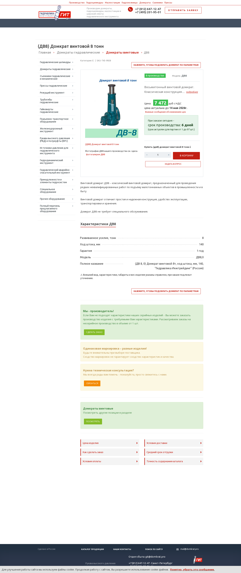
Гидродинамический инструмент (51, 161)
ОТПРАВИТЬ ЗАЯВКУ (183, 10)
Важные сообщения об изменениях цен (165, 112)
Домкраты (145, 2)
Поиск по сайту (154, 549)
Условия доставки (157, 443)
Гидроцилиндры (94, 2)
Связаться (92, 383)
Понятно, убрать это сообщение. (192, 569)
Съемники (157, 2)
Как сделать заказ (93, 452)
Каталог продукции (92, 549)
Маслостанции (112, 2)
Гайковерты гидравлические (49, 110)
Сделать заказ (94, 332)
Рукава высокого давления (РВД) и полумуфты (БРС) (55, 139)
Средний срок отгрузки (160, 452)
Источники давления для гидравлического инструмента (54, 151)
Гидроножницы (130, 2)
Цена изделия (90, 443)
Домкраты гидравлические (55, 69)
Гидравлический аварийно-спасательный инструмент (55, 171)
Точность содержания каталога (165, 461)
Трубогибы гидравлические (49, 101)
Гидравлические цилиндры (55, 62)
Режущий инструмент (52, 92)
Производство (77, 2)
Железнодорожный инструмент (51, 130)
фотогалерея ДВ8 (95, 154)
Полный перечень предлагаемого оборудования (50, 208)
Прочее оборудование (52, 199)
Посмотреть (93, 421)
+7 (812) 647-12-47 (148, 9)
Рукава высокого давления (100, 563)
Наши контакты (122, 549)
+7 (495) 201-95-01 (148, 12)
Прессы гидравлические (53, 85)
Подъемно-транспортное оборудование (54, 120)
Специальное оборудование (48, 190)
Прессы (168, 2)
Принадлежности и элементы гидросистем (53, 181)
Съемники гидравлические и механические (55, 77)
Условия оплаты (92, 461)
